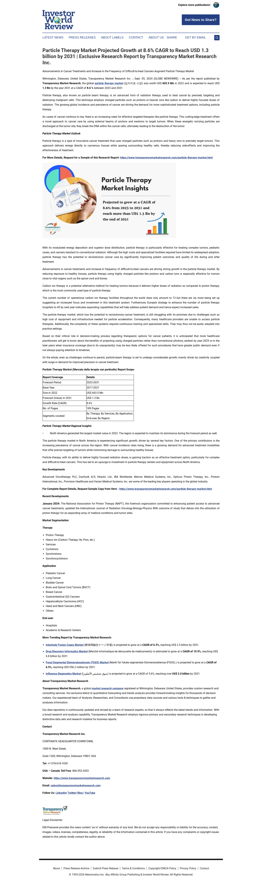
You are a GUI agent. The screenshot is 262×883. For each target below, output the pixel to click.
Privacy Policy (188, 868)
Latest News (52, 37)
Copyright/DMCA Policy (162, 868)
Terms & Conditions (133, 868)
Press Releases (82, 37)
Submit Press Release (105, 868)
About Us (156, 37)
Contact (136, 37)
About (56, 868)
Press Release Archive (76, 868)
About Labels (112, 37)
